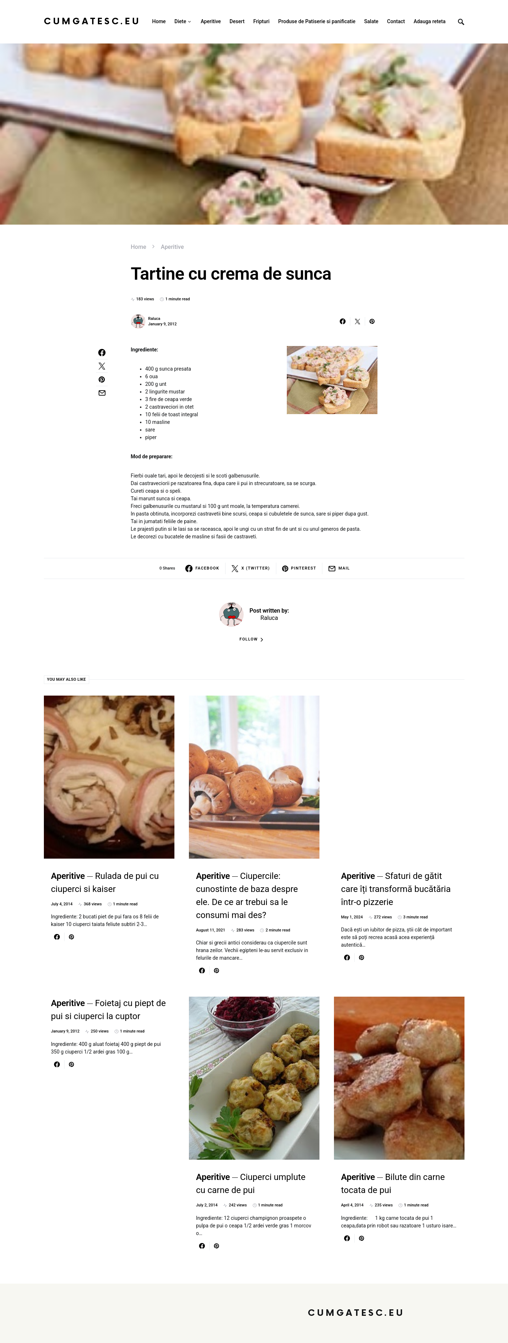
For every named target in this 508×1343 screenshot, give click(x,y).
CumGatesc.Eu (92, 21)
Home (138, 246)
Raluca (154, 318)
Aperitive (172, 246)
